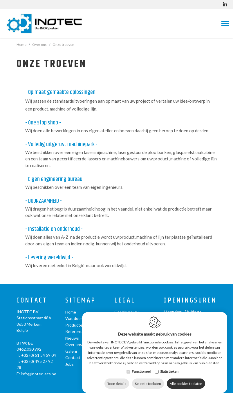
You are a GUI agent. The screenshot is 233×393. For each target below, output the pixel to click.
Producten (75, 325)
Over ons (73, 344)
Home (21, 44)
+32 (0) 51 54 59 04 (38, 355)
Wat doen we (77, 318)
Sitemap (80, 301)
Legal (124, 301)
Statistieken (169, 365)
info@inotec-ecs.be (38, 373)
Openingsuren (190, 301)
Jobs (69, 364)
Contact (32, 301)
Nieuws (72, 338)
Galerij (71, 351)
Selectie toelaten (148, 378)
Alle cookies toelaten (186, 378)
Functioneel (141, 365)
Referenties (76, 331)
